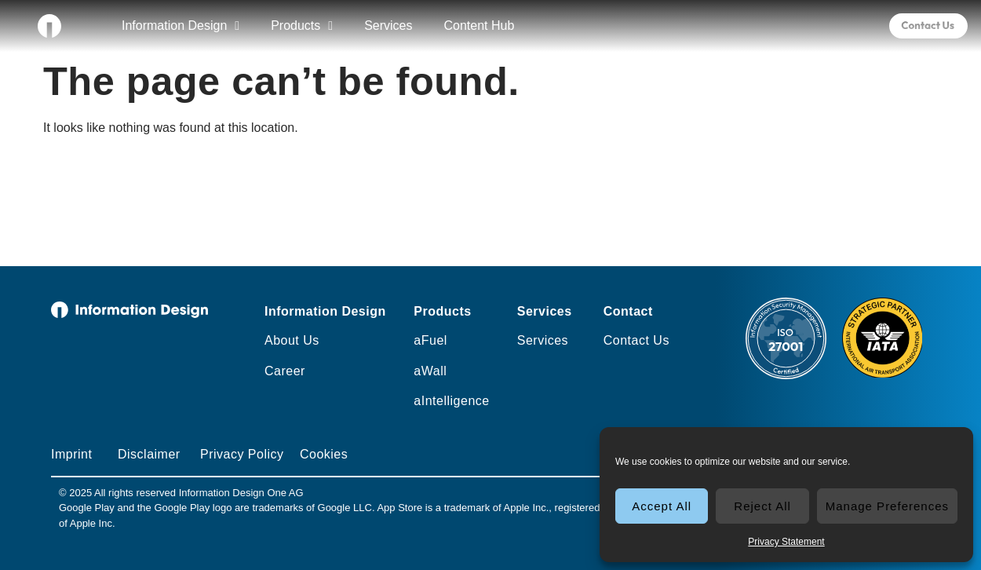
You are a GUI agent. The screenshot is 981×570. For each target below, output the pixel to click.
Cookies (324, 454)
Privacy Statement (786, 541)
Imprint (71, 454)
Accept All (661, 506)
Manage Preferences (887, 506)
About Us (291, 340)
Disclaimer (149, 454)
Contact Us (636, 340)
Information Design (180, 26)
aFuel (430, 340)
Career (284, 371)
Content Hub (478, 25)
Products (302, 26)
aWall (430, 371)
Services (388, 25)
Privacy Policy (242, 454)
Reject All (762, 506)
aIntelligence (451, 400)
